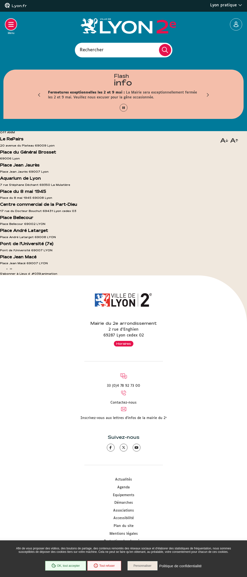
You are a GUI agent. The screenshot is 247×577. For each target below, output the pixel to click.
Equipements (123, 495)
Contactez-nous (123, 402)
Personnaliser (142, 565)
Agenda (123, 487)
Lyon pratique (226, 5)
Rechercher (92, 50)
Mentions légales (123, 533)
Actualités (123, 479)
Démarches (123, 502)
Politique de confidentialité (180, 566)
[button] (39, 95)
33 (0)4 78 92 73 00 (123, 386)
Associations (123, 510)
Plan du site (124, 526)
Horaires (123, 343)
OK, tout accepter (65, 565)
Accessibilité (123, 518)
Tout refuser (104, 565)
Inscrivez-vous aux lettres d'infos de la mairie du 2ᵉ (123, 418)
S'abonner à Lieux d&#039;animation (28, 273)
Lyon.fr (19, 6)
